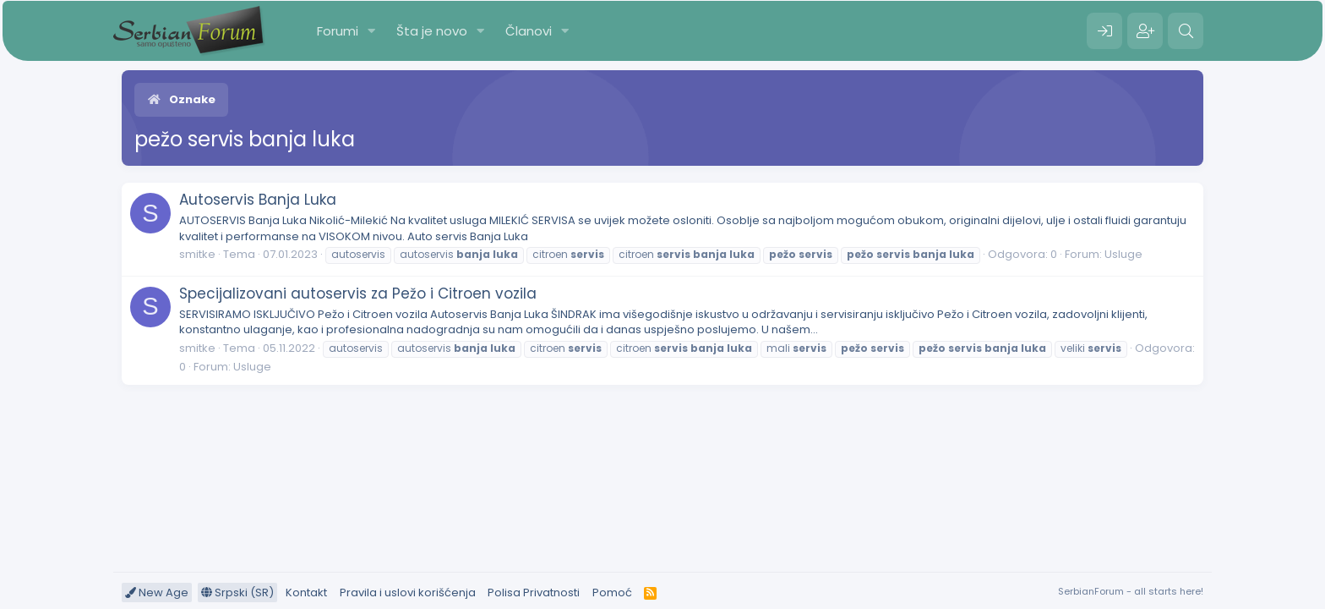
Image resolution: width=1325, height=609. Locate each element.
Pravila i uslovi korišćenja (408, 592)
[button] (372, 31)
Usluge (1123, 254)
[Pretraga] (1185, 31)
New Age (156, 592)
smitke (197, 254)
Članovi (528, 31)
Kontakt (306, 592)
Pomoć (612, 592)
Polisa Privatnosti (534, 592)
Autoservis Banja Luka (257, 199)
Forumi (337, 31)
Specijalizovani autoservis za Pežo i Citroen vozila (358, 293)
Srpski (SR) (237, 592)
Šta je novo (431, 31)
